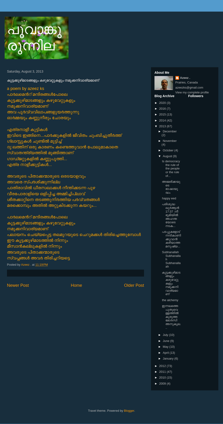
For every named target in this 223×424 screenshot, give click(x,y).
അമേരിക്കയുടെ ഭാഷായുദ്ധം (171, 187)
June (166, 341)
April (166, 352)
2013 (163, 126)
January (168, 358)
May (166, 346)
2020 (163, 103)
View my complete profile (192, 92)
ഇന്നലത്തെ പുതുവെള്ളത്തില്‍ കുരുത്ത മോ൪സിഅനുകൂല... (171, 316)
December (170, 131)
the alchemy (170, 300)
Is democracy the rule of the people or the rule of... (171, 168)
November (170, 141)
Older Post (134, 285)
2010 (163, 377)
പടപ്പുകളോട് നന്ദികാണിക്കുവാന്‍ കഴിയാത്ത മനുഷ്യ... (171, 239)
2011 (163, 371)
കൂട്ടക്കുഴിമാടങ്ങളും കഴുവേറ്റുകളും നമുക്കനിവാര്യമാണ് (171, 283)
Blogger (129, 410)
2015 (163, 114)
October (168, 150)
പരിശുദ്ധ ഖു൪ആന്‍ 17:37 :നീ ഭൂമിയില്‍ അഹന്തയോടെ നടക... (170, 215)
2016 (163, 108)
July (166, 335)
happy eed (169, 198)
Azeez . (185, 78)
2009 (163, 383)
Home (76, 285)
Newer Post (18, 285)
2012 (163, 366)
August (168, 156)
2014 (163, 120)
